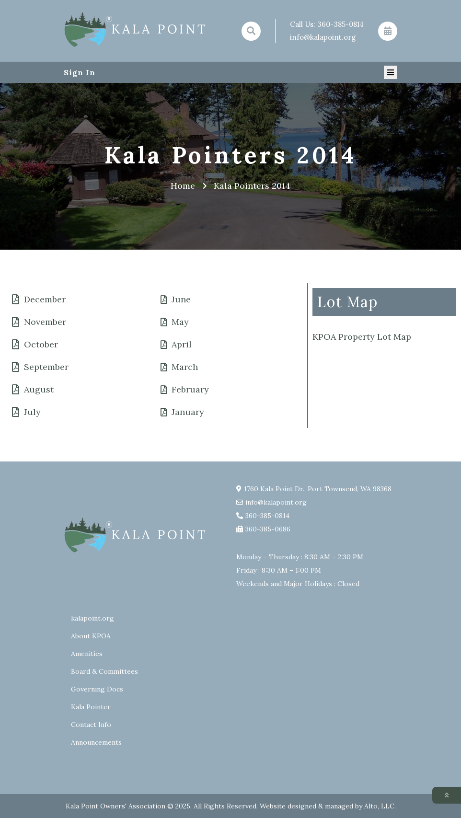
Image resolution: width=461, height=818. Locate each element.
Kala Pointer (91, 707)
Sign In (79, 72)
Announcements (96, 742)
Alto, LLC (379, 806)
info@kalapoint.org (323, 37)
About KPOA (91, 636)
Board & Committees (104, 671)
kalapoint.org (92, 618)
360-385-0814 (340, 24)
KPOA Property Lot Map (361, 336)
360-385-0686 (267, 529)
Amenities (87, 653)
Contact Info (91, 724)
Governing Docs (97, 689)
